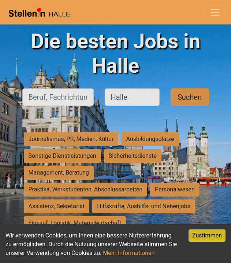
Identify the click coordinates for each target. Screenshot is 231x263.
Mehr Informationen (128, 252)
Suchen (190, 97)
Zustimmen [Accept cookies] (207, 235)
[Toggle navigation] (215, 12)
